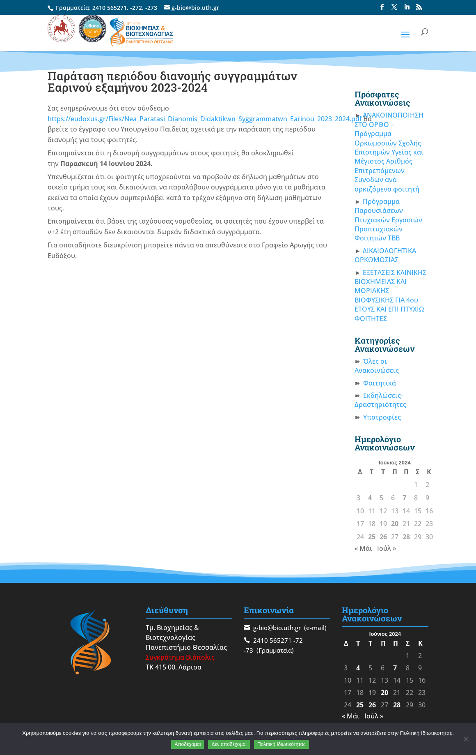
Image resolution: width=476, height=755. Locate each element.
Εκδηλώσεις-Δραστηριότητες (380, 400)
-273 (151, 8)
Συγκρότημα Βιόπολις (180, 657)
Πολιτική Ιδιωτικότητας (281, 744)
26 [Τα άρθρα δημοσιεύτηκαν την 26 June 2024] (383, 536)
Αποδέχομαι (187, 744)
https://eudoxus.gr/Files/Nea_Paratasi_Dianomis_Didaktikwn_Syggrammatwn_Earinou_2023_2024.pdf (205, 118)
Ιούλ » (386, 548)
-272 (136, 8)
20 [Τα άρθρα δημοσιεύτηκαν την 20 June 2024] (394, 523)
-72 (298, 640)
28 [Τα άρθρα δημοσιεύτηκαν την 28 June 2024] (406, 536)
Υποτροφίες (382, 417)
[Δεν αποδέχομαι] (466, 739)
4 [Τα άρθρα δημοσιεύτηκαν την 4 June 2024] (370, 497)
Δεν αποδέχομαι (229, 744)
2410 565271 (109, 8)
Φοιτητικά (379, 383)
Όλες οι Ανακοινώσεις (377, 366)
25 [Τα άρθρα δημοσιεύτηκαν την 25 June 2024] (371, 536)
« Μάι (363, 548)
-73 (248, 650)
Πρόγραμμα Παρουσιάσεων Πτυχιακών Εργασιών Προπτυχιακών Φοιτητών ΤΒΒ (388, 220)
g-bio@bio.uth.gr (277, 627)
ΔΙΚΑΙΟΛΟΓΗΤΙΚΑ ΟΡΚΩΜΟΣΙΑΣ (385, 255)
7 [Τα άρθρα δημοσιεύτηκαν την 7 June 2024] (404, 497)
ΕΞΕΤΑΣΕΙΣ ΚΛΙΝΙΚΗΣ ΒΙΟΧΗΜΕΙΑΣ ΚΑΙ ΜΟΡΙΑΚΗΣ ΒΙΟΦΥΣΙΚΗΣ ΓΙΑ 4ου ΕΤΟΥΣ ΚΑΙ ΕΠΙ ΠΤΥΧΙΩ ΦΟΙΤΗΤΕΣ (390, 295)
